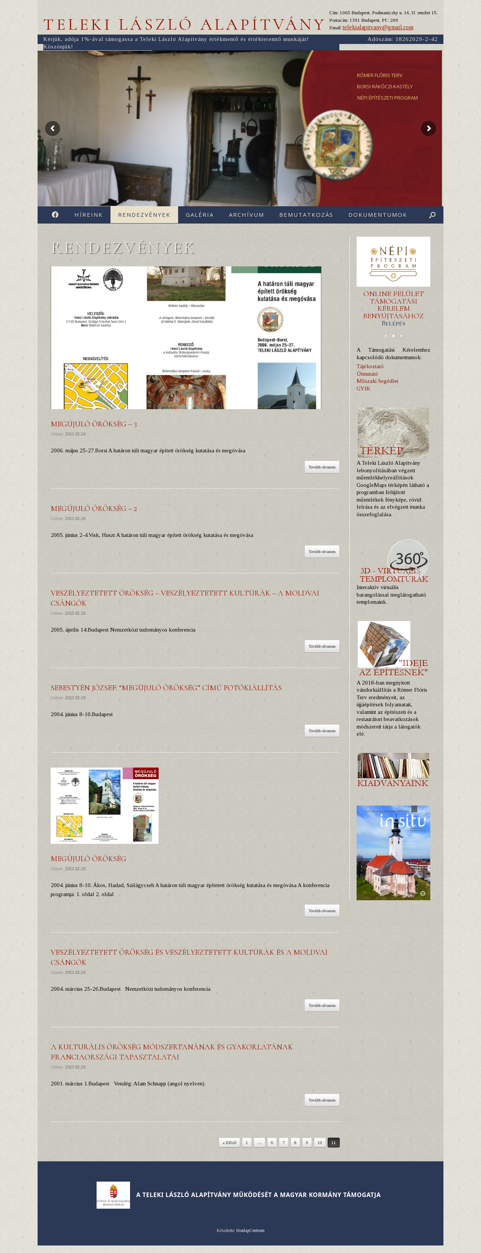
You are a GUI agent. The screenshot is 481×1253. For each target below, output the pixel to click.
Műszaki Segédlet (377, 381)
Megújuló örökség (88, 858)
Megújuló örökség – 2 (94, 508)
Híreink (88, 214)
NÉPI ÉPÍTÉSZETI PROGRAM (387, 97)
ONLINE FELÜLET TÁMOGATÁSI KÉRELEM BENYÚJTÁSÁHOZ (393, 308)
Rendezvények (144, 214)
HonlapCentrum (250, 1230)
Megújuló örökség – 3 (94, 424)
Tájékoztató (370, 366)
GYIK (364, 388)
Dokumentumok (377, 214)
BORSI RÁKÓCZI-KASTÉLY (385, 86)
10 (320, 1142)
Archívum (246, 214)
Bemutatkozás (306, 214)
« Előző (229, 1142)
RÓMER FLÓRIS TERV (379, 75)
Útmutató (367, 374)
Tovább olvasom (322, 467)
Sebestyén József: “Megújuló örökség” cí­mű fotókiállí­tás (166, 687)
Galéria (200, 214)
